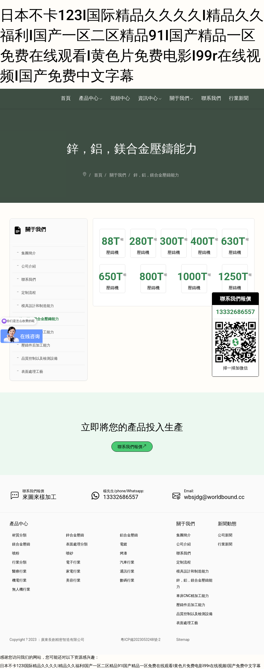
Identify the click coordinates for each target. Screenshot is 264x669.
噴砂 (69, 553)
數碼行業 (127, 580)
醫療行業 (19, 571)
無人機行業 (21, 589)
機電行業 (19, 580)
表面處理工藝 (32, 371)
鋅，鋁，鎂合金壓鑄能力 (39, 319)
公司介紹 (28, 266)
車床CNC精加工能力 (37, 332)
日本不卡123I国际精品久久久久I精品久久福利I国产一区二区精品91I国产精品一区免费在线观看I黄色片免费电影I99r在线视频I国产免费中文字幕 (130, 665)
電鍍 (123, 544)
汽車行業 (127, 562)
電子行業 (73, 562)
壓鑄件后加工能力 (35, 345)
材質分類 (19, 535)
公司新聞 (225, 535)
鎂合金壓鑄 (21, 544)
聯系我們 (28, 279)
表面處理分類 (77, 544)
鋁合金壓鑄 (129, 535)
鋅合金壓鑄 (75, 535)
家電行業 (73, 571)
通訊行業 (127, 571)
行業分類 (19, 562)
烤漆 (123, 553)
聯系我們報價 (132, 446)
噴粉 (15, 553)
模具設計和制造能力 (37, 306)
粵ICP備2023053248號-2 (140, 640)
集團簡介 (28, 253)
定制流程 (28, 293)
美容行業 (73, 580)
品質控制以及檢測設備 (39, 358)
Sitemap (182, 640)
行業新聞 (225, 544)
